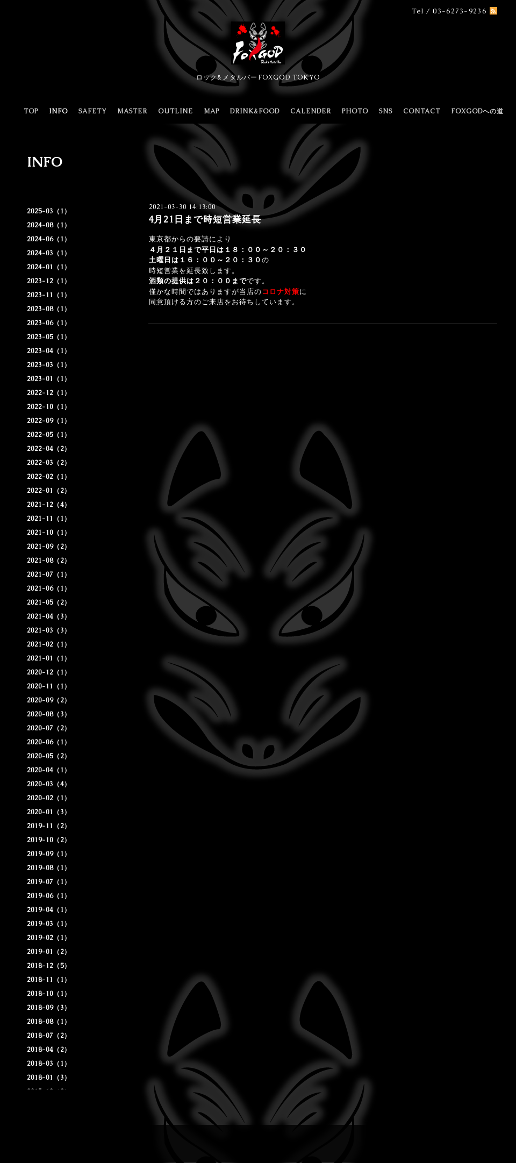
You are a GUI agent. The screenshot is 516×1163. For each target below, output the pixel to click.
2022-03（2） (49, 462)
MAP (211, 111)
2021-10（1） (49, 532)
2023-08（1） (49, 309)
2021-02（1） (49, 644)
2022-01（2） (49, 490)
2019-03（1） (49, 924)
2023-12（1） (49, 281)
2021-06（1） (49, 588)
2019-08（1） (49, 868)
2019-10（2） (49, 840)
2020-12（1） (49, 672)
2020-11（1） (49, 686)
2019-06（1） (49, 896)
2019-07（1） (49, 882)
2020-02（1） (49, 798)
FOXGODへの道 (477, 111)
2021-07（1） (49, 574)
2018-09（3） (49, 1007)
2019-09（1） (49, 854)
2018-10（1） (49, 993)
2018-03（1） (49, 1063)
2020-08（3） (49, 714)
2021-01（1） (49, 658)
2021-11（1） (49, 518)
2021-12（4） (49, 504)
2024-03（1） (49, 253)
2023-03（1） (49, 365)
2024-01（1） (49, 267)
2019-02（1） (49, 938)
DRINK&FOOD (255, 111)
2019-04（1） (49, 910)
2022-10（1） (49, 407)
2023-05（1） (49, 337)
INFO (58, 111)
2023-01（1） (49, 379)
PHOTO (355, 111)
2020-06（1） (49, 742)
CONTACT (421, 111)
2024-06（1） (49, 239)
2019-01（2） (49, 951)
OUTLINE (175, 111)
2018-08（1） (49, 1021)
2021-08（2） (49, 560)
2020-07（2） (49, 728)
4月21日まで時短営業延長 (204, 219)
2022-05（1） (49, 434)
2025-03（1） (49, 211)
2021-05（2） (49, 602)
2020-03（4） (49, 784)
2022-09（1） (49, 421)
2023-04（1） (49, 351)
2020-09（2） (49, 700)
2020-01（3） (49, 812)
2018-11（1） (49, 979)
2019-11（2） (49, 826)
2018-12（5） (49, 965)
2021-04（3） (49, 616)
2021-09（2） (49, 546)
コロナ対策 (280, 291)
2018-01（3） (49, 1077)
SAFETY (92, 111)
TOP (31, 111)
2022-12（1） (49, 393)
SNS (385, 111)
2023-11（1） (49, 295)
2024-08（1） (49, 225)
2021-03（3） (49, 630)
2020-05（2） (49, 756)
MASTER (132, 111)
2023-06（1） (49, 323)
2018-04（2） (49, 1049)
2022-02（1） (49, 476)
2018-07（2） (49, 1035)
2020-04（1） (49, 770)
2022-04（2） (49, 448)
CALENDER (310, 111)
